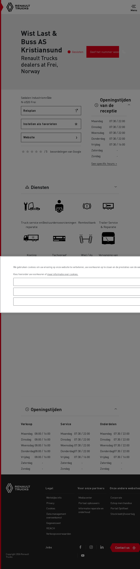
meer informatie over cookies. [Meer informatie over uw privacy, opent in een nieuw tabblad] (62, 274)
